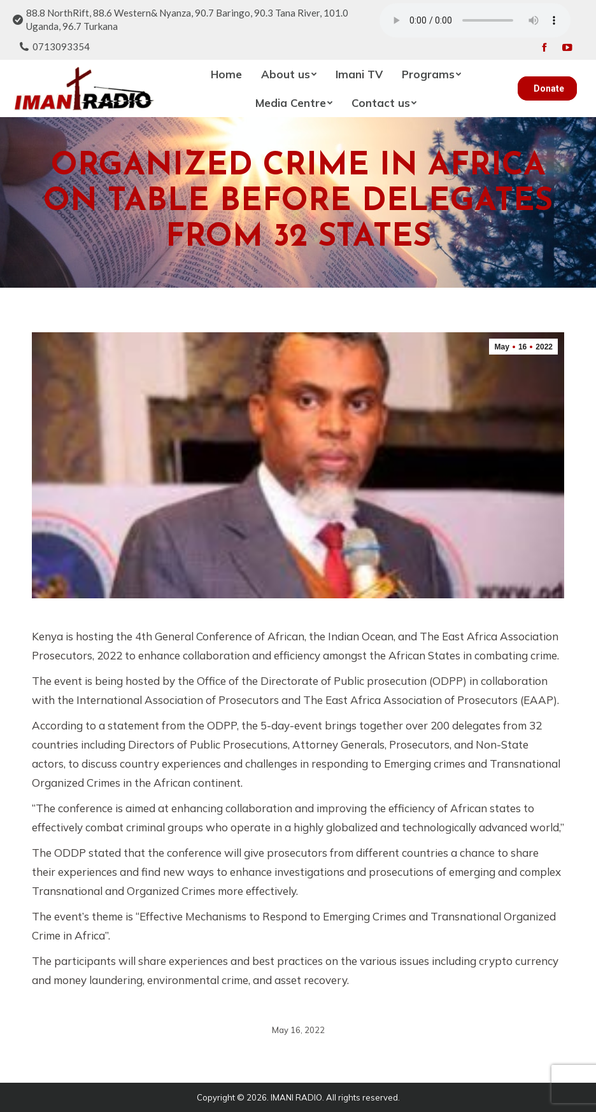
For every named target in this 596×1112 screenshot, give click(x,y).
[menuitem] (226, 74)
